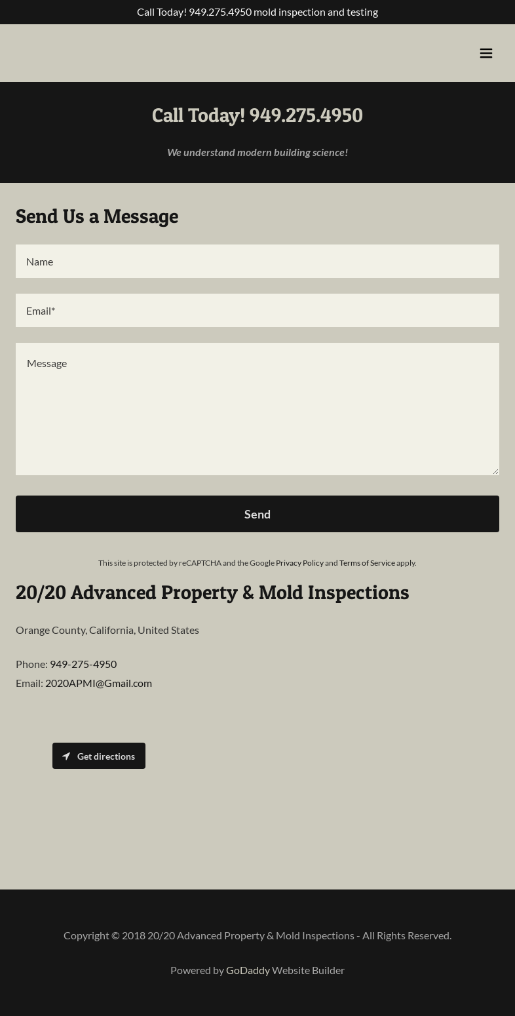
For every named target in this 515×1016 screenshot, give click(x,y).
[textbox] (257, 261)
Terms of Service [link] (367, 563)
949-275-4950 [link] (83, 663)
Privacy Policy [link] (300, 563)
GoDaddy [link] (248, 970)
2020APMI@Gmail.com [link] (98, 682)
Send (257, 514)
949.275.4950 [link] (220, 11)
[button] (486, 53)
